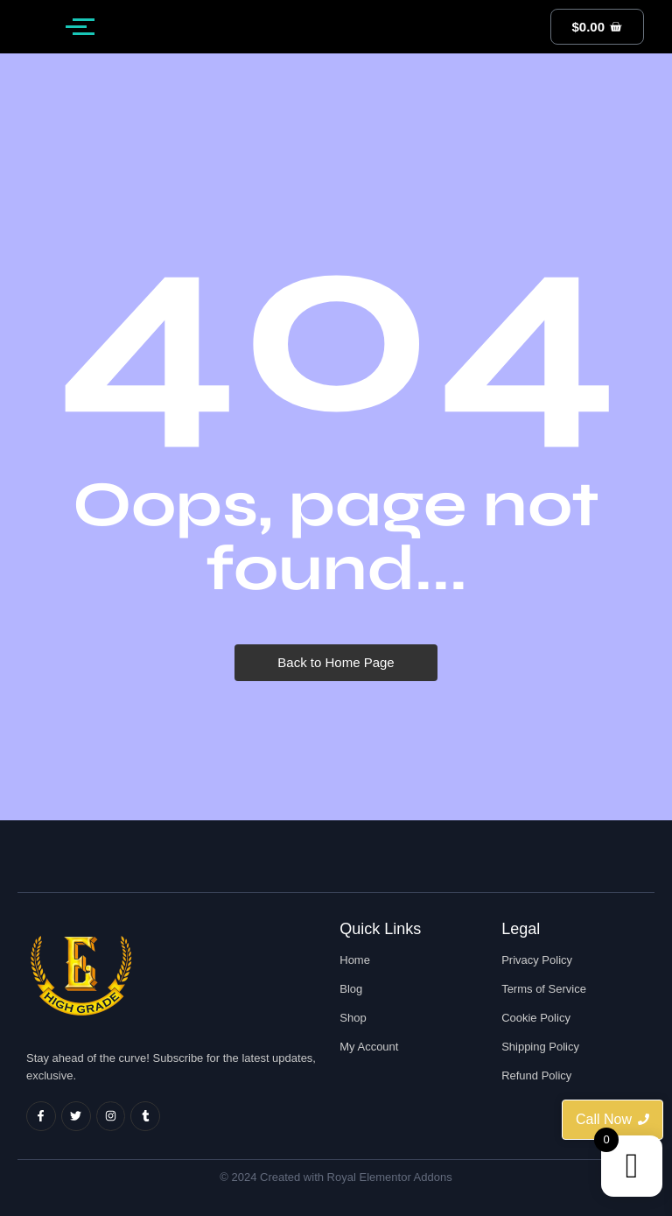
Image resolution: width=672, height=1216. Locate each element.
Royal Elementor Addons (389, 1177)
